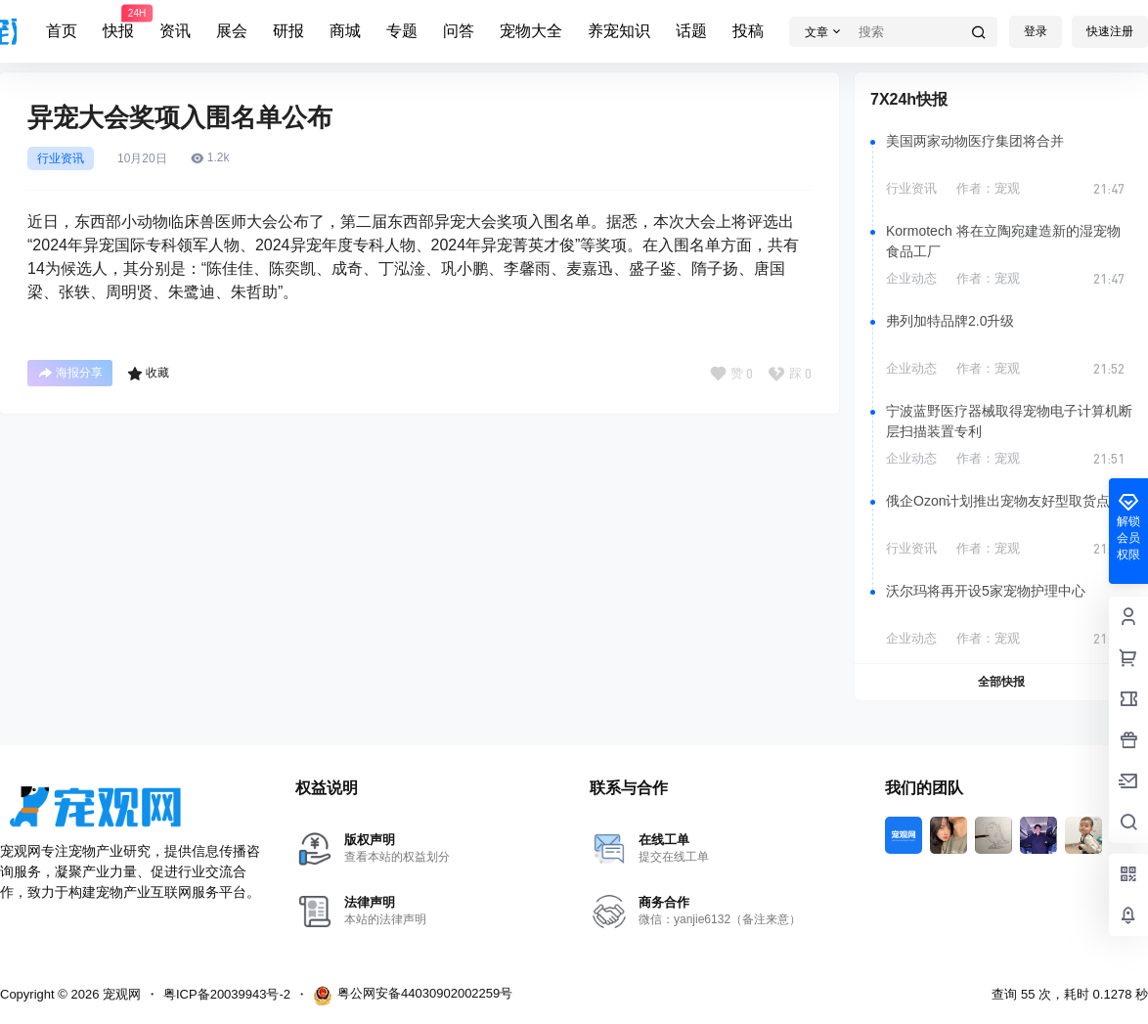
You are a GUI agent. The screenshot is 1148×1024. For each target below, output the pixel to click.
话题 (691, 30)
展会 (231, 30)
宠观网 (120, 994)
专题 (402, 30)
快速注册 (1109, 31)
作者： (988, 188)
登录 (1035, 31)
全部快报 (1001, 682)
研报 (288, 30)
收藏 (148, 373)
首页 (61, 30)
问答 (458, 30)
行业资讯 (60, 158)
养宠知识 (619, 30)
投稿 (748, 30)
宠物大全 (531, 30)
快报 (118, 22)
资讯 (175, 30)
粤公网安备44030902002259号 (412, 995)
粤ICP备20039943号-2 (226, 994)
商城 (345, 30)
